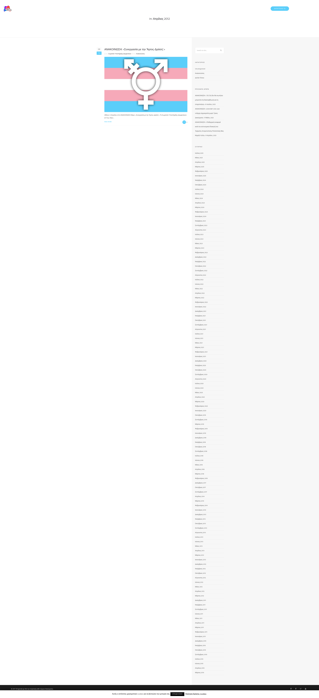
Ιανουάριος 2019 (200, 433)
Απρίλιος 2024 (200, 203)
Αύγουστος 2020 (200, 379)
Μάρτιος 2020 (199, 401)
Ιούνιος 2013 (199, 541)
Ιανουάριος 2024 (200, 216)
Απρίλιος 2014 (200, 496)
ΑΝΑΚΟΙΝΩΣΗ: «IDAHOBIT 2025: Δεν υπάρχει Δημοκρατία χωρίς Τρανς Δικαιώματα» (207, 113)
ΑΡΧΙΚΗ (225, 8)
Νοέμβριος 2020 (200, 365)
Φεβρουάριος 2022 (201, 302)
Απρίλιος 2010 (200, 668)
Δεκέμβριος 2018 (200, 438)
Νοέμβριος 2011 (200, 605)
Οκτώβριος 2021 (200, 320)
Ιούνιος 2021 (199, 338)
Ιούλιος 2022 (199, 279)
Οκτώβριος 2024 (200, 185)
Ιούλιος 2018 (199, 456)
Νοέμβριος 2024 (200, 180)
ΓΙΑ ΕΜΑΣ (234, 8)
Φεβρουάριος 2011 (201, 632)
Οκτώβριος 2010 (200, 650)
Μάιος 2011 (198, 618)
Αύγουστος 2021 (200, 329)
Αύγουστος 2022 (200, 275)
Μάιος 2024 (199, 198)
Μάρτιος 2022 (199, 298)
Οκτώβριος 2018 (200, 447)
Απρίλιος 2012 (199, 591)
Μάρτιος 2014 (199, 501)
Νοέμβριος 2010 (200, 645)
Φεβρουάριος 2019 (201, 429)
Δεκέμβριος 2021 (200, 311)
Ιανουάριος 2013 (200, 560)
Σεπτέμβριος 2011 (201, 609)
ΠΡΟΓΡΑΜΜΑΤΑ (298, 8)
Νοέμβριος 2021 (200, 316)
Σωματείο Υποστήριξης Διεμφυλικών (119, 54)
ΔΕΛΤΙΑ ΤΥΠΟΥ (246, 8)
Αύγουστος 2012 (200, 578)
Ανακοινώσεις (140, 54)
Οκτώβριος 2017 (200, 487)
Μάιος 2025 (199, 158)
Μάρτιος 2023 (199, 248)
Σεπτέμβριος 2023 (201, 225)
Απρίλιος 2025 (200, 162)
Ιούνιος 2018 (199, 460)
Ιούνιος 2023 (199, 239)
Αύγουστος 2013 (200, 532)
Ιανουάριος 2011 (200, 636)
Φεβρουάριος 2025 (201, 171)
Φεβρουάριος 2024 (201, 212)
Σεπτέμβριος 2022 (201, 270)
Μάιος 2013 (198, 546)
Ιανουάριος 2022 (200, 307)
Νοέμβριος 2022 (200, 261)
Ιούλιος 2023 (199, 234)
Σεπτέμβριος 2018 (201, 451)
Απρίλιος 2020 (200, 397)
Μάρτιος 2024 (199, 207)
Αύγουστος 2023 (200, 230)
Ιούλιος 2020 (199, 383)
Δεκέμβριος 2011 (200, 600)
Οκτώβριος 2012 (200, 573)
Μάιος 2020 (199, 392)
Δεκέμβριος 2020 (201, 361)
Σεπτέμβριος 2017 (201, 492)
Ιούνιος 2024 (199, 194)
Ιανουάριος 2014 (200, 510)
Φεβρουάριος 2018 (201, 478)
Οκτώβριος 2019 (200, 415)
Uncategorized (200, 69)
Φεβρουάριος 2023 (201, 252)
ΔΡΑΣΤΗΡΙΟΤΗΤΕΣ (261, 8)
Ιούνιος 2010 (199, 663)
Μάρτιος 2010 (199, 672)
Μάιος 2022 (199, 289)
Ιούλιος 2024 (199, 189)
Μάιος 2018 (199, 465)
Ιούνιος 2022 (199, 284)
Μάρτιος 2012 (199, 596)
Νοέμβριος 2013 (200, 519)
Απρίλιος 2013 (199, 550)
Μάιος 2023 (199, 243)
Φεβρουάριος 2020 (201, 406)
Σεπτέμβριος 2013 (201, 528)
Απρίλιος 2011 (199, 623)
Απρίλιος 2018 (200, 469)
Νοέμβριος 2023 (200, 221)
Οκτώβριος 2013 (200, 523)
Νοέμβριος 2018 (200, 442)
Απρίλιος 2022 (200, 293)
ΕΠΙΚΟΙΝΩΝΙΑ (311, 8)
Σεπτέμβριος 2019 (201, 420)
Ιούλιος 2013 (199, 537)
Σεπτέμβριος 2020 (201, 374)
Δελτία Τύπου (199, 78)
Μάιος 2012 (198, 587)
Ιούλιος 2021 (199, 334)
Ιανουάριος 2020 (200, 410)
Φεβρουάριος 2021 (201, 352)
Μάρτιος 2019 (199, 424)
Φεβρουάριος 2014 (201, 505)
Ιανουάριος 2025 (200, 176)
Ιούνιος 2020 (199, 388)
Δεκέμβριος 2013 (200, 514)
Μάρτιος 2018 (199, 474)
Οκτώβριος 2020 (200, 370)
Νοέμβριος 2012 (200, 569)
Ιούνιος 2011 (199, 614)
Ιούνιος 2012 (199, 582)
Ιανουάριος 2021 (200, 356)
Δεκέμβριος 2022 (200, 257)
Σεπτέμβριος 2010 (201, 654)
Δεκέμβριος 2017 (200, 483)
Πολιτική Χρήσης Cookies (195, 694)
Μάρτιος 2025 (199, 167)
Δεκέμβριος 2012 (200, 564)
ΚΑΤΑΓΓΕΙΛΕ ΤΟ (279, 8)
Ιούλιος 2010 (199, 659)
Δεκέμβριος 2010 (200, 641)
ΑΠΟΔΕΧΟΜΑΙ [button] (177, 694)
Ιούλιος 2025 (199, 153)
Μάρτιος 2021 (199, 347)
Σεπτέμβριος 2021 (201, 325)
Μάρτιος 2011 (199, 627)
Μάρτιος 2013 (199, 555)
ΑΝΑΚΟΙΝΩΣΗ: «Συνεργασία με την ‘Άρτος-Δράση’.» (134, 49)
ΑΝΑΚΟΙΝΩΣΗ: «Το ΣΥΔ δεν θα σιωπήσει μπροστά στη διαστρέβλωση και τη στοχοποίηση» (209, 100)
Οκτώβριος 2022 (200, 266)
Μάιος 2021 (198, 343)
